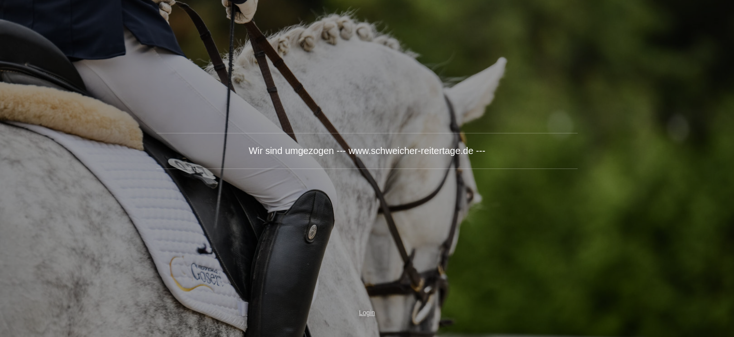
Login (367, 312)
